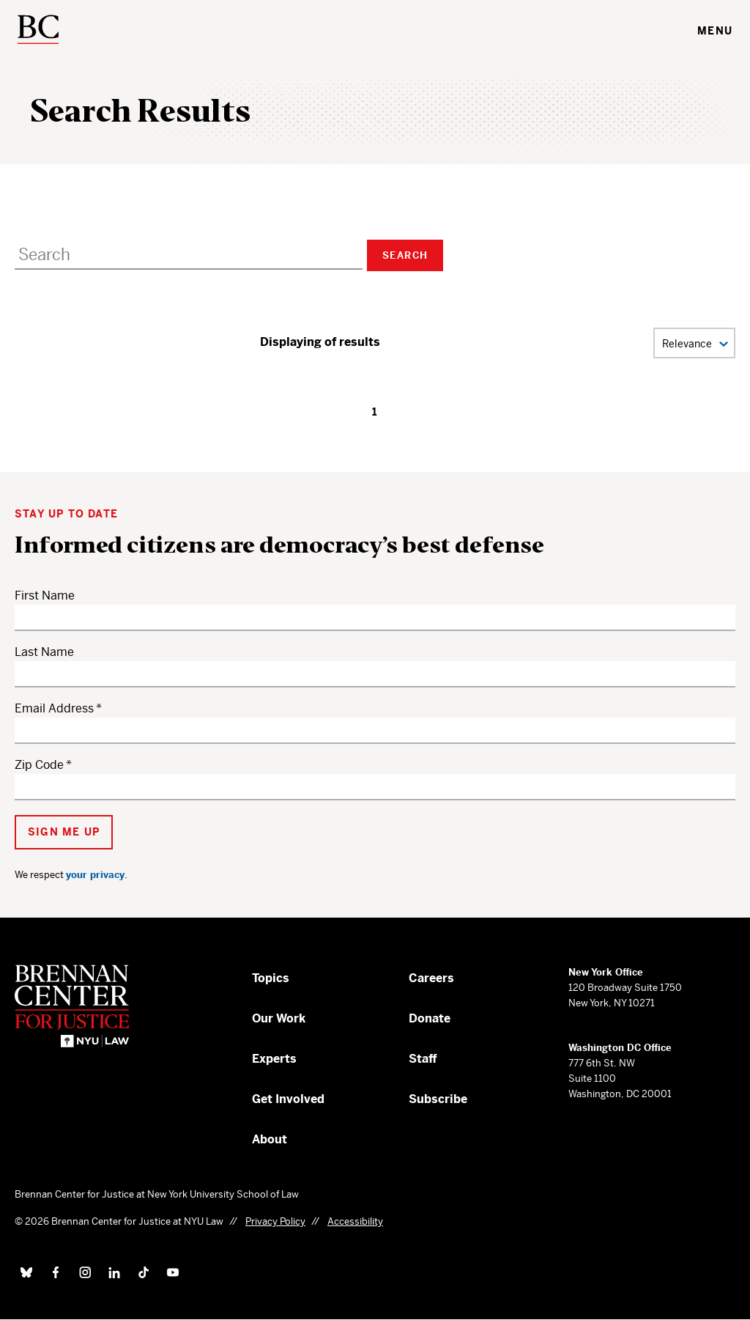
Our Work (278, 1018)
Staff (423, 1058)
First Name (45, 595)
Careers (431, 978)
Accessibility (355, 1221)
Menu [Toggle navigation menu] (714, 30)
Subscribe (438, 1099)
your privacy (95, 875)
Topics (270, 978)
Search (405, 255)
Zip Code (39, 765)
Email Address (54, 708)
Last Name (44, 652)
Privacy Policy (275, 1221)
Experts (274, 1058)
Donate (429, 1018)
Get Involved (288, 1099)
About (269, 1139)
